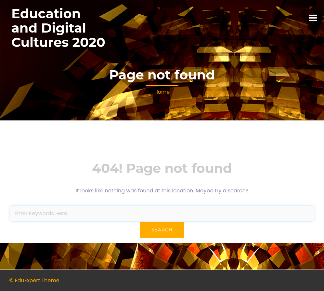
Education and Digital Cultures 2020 (58, 28)
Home (162, 92)
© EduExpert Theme (34, 280)
